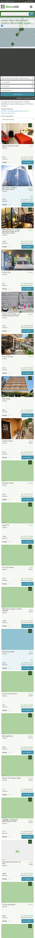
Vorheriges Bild (2, 134)
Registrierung (9, 1)
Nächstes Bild (32, 134)
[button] (17, 32)
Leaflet (15, 46)
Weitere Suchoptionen (24, 98)
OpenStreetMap (24, 46)
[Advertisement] (17, 61)
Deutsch (30, 1)
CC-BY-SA (33, 46)
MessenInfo (10, 7)
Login (2, 1)
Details (6, 162)
